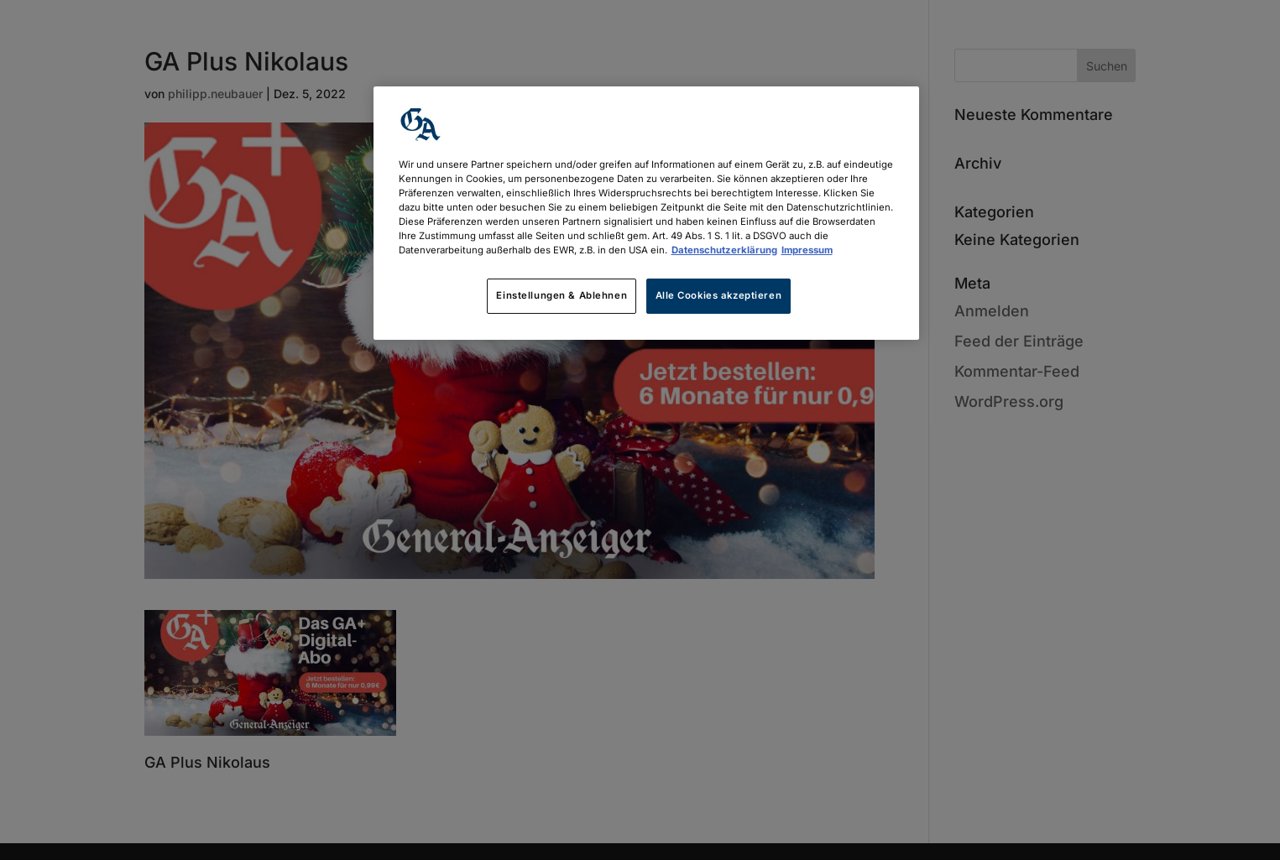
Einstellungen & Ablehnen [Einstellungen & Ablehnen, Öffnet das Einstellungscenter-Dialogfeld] (561, 295)
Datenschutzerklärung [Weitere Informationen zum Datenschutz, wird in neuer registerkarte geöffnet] (724, 250)
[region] (646, 213)
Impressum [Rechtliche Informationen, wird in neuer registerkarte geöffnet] (807, 250)
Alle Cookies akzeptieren (719, 295)
